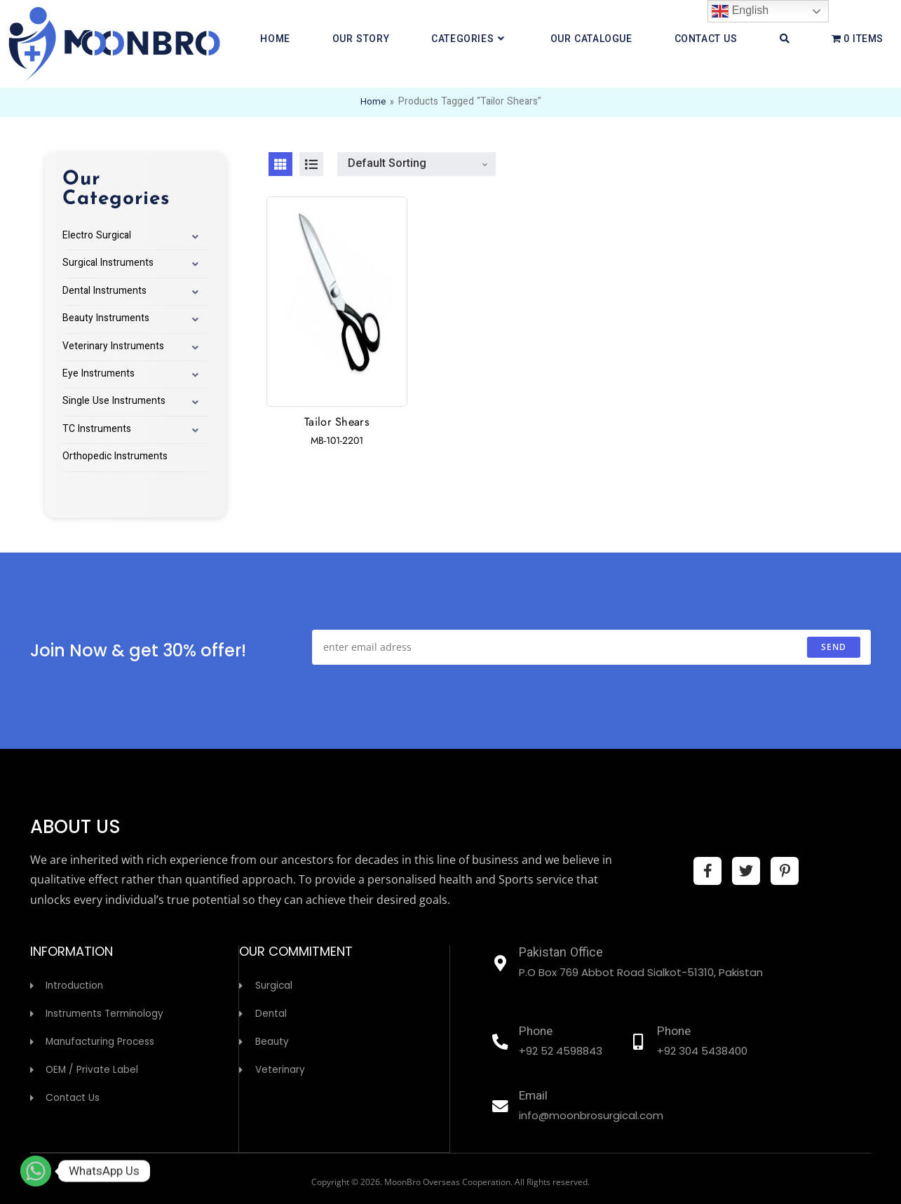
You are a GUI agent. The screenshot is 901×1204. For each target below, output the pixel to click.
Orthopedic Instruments (115, 457)
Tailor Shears (337, 423)
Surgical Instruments (108, 263)
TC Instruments (96, 430)
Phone (538, 1032)
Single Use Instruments (113, 402)
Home (373, 102)
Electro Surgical (96, 236)
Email (535, 1097)
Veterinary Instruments (113, 347)
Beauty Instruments (105, 319)
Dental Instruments (104, 291)
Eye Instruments (98, 374)
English (740, 11)
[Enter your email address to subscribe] (591, 647)
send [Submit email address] (834, 647)
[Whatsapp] (35, 1171)
